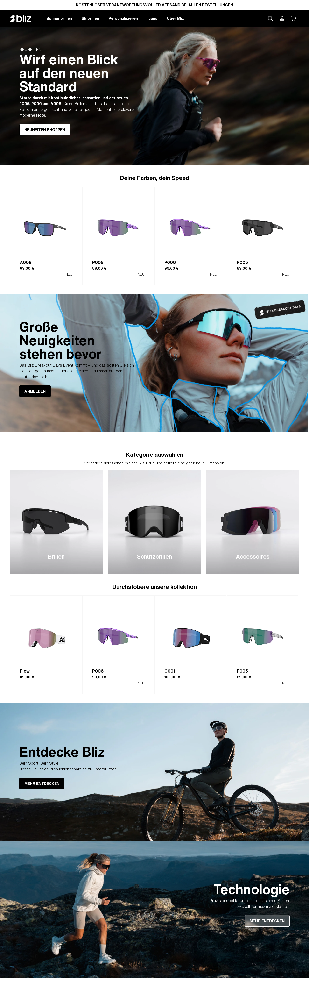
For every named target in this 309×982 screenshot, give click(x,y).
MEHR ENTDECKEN (41, 783)
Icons (152, 18)
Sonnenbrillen (59, 18)
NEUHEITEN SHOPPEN (44, 130)
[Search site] (270, 18)
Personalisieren (123, 18)
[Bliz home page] (24, 18)
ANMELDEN (35, 391)
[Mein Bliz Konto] (282, 18)
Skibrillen (90, 18)
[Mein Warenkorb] (293, 18)
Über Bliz (175, 18)
